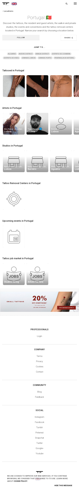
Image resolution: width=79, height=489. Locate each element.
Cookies (39, 366)
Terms (39, 356)
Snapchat (39, 438)
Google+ (40, 448)
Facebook (39, 422)
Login (39, 336)
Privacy (39, 361)
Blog (39, 392)
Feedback (39, 397)
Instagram (39, 417)
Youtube (39, 453)
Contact (39, 372)
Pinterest (39, 432)
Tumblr (39, 427)
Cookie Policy (20, 481)
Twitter (39, 443)
